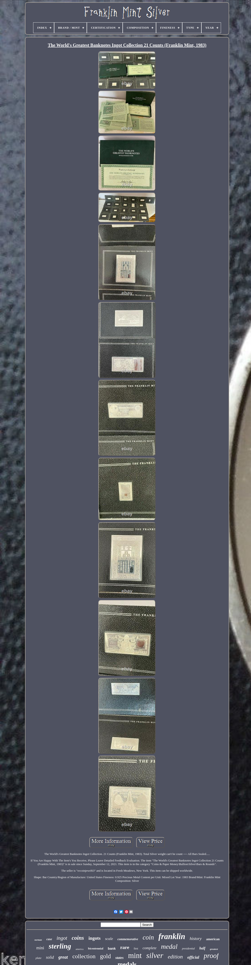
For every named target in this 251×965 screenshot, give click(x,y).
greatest (214, 949)
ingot (62, 938)
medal (169, 946)
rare (124, 947)
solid (50, 957)
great (63, 957)
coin (148, 937)
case (49, 939)
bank (112, 948)
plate (38, 958)
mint (135, 955)
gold (105, 956)
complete (149, 948)
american (213, 939)
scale (109, 939)
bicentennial (95, 948)
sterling (60, 946)
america (79, 949)
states (119, 958)
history (196, 938)
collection (84, 956)
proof (211, 956)
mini (40, 947)
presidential (188, 948)
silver (154, 955)
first (136, 948)
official (193, 957)
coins (78, 938)
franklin (172, 936)
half (202, 948)
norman (38, 940)
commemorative (127, 939)
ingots (94, 938)
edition (175, 957)
